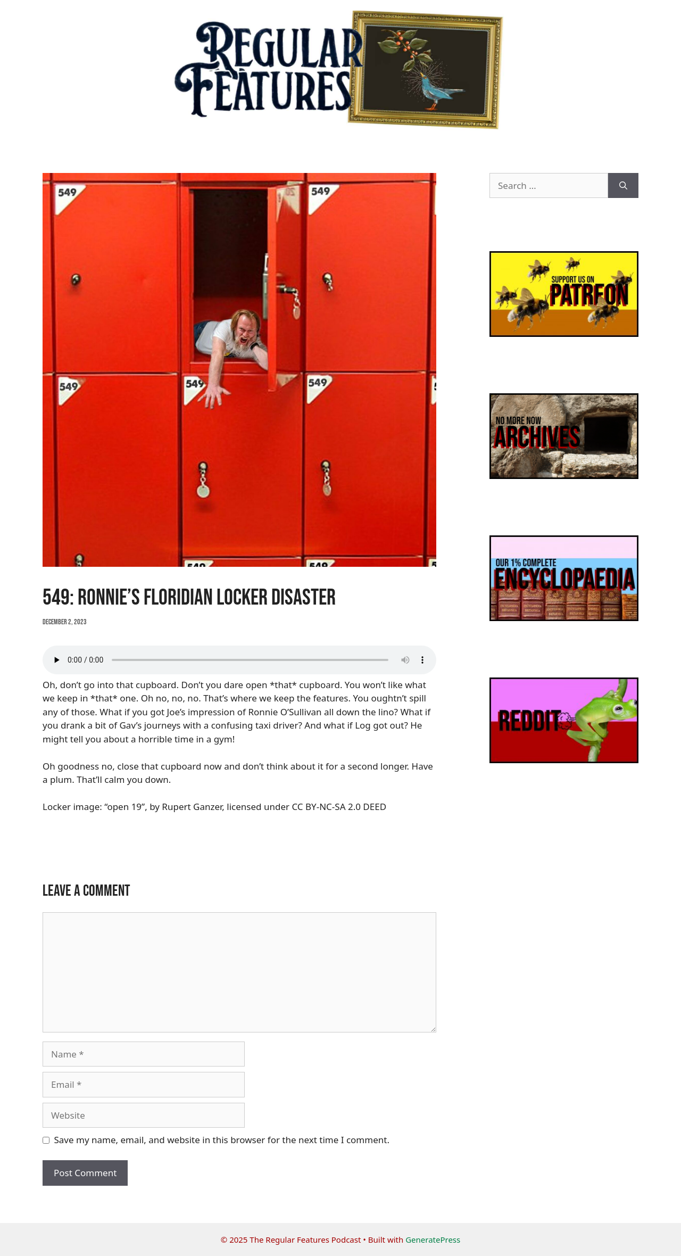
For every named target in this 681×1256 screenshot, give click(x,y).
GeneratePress (432, 1239)
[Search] (623, 186)
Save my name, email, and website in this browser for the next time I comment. (221, 1140)
